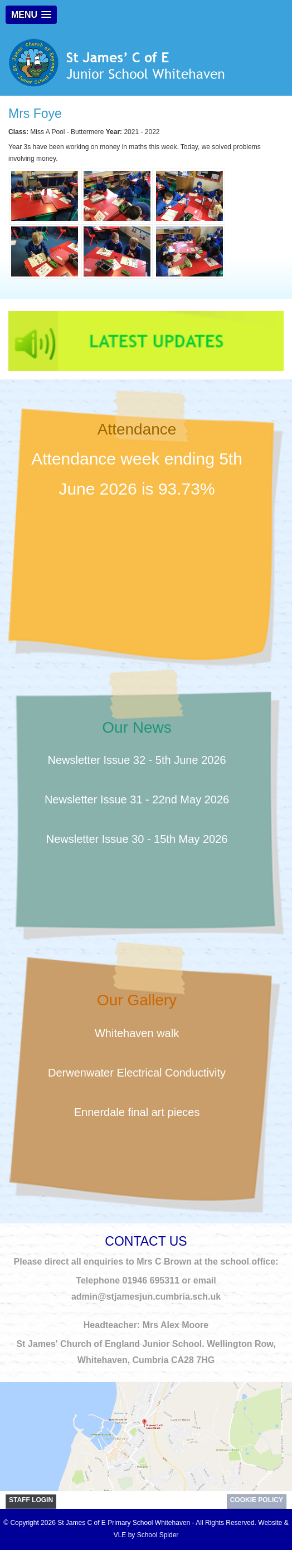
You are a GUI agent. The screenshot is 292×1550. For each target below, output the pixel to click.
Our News (136, 727)
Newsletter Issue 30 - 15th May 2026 (137, 839)
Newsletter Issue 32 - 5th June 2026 (136, 760)
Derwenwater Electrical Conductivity (137, 1073)
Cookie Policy (256, 1500)
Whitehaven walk (137, 1033)
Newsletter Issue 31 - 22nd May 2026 (137, 799)
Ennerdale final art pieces (137, 1112)
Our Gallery (137, 1000)
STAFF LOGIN (31, 1500)
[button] (31, 15)
